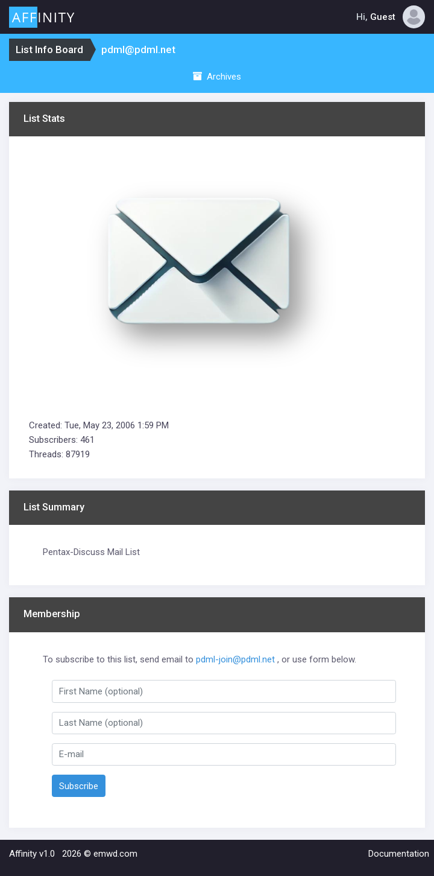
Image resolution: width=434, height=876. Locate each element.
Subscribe (78, 786)
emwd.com (115, 853)
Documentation (398, 853)
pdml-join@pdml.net (235, 659)
